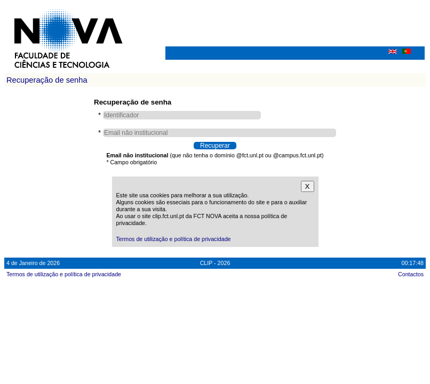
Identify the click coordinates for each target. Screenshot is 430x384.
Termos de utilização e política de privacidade (173, 239)
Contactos (411, 274)
